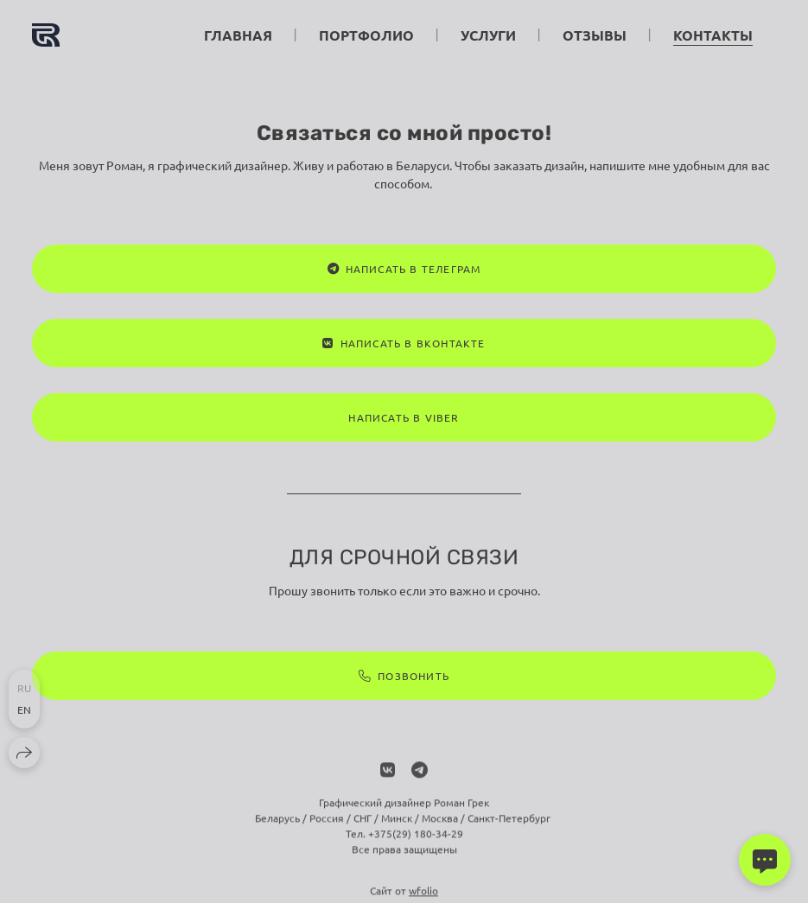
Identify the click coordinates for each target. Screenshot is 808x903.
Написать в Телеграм (404, 269)
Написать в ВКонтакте (403, 343)
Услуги (488, 35)
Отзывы (595, 35)
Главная (238, 35)
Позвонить (404, 676)
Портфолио (366, 35)
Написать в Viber (403, 417)
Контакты (713, 35)
